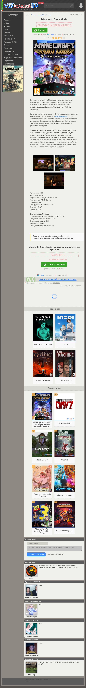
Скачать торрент (56, 264)
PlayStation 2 (9, 64)
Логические (8, 36)
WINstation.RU (21, 6)
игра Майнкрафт (61, 116)
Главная (7, 20)
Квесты (7, 33)
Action (6, 23)
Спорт (6, 45)
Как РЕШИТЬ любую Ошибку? (54, 24)
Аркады (7, 26)
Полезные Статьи (11, 54)
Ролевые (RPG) (10, 42)
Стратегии (8, 48)
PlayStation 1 (9, 61)
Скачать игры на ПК (37, 15)
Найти (72, 5)
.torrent (41, 30)
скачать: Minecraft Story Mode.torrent (57, 279)
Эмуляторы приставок (13, 58)
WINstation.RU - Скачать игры (34, 680)
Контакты (28, 681)
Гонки (6, 29)
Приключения (9, 39)
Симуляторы (9, 51)
